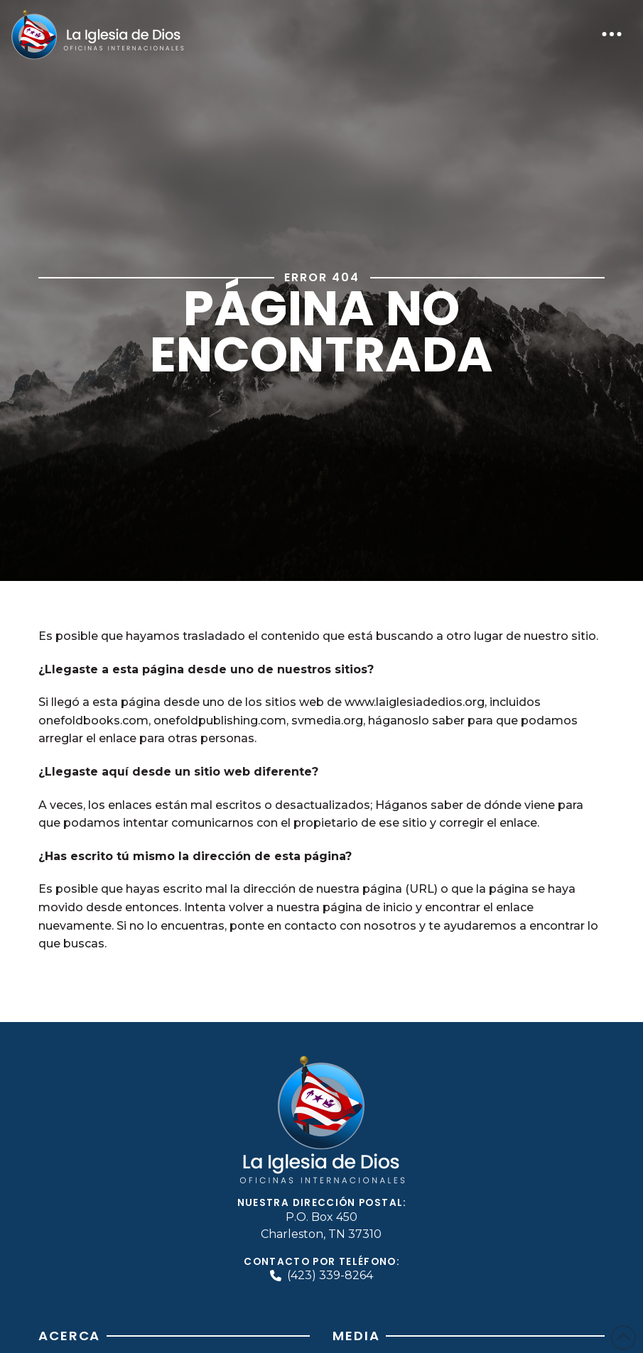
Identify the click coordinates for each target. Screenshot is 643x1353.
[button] (612, 34)
